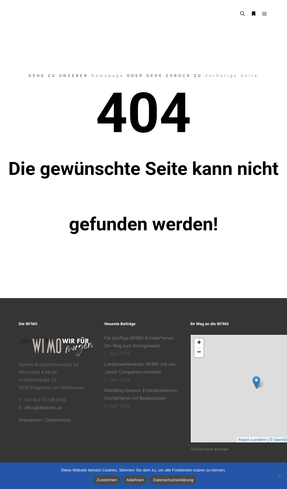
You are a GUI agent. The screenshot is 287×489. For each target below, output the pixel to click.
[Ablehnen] (279, 476)
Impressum (30, 420)
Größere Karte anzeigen (209, 449)
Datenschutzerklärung (173, 480)
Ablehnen (135, 480)
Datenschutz (58, 420)
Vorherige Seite (231, 76)
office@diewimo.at (43, 407)
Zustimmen (107, 480)
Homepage (107, 76)
